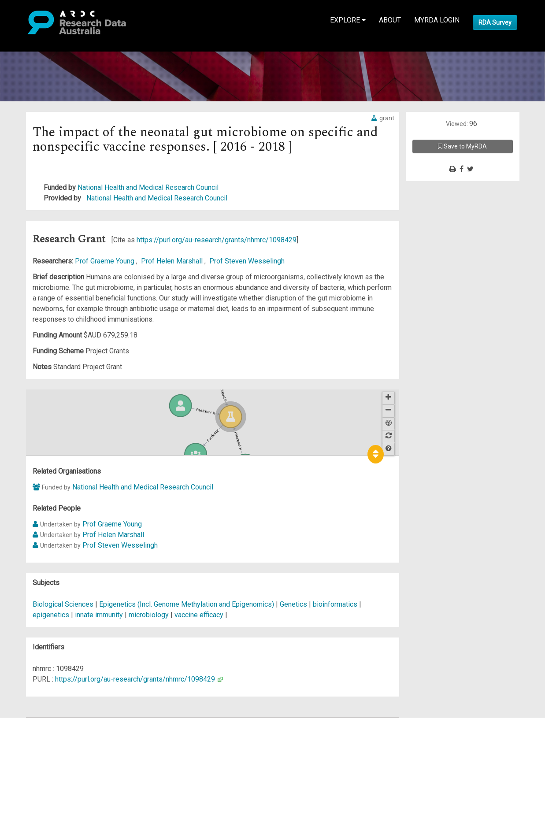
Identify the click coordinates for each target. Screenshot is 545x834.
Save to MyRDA (462, 146)
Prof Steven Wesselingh (247, 261)
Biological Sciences (64, 604)
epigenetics (51, 615)
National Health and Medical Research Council (148, 187)
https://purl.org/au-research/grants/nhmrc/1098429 (217, 240)
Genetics (294, 604)
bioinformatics (335, 604)
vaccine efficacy (198, 615)
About (390, 20)
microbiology (149, 615)
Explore (348, 20)
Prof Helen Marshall (172, 261)
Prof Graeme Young (105, 261)
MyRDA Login (437, 20)
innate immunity (99, 615)
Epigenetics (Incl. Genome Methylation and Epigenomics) (187, 604)
